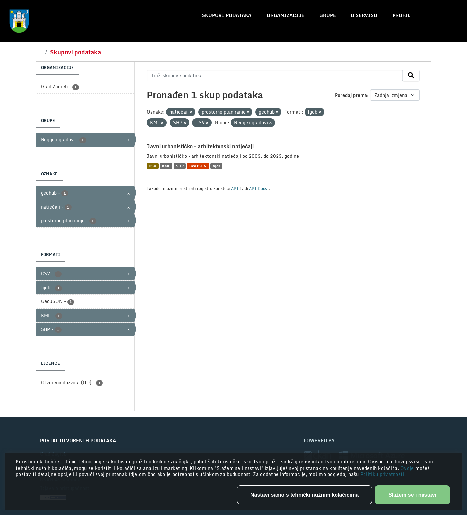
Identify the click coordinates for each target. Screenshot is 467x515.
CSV (152, 166)
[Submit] (411, 75)
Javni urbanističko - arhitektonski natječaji (200, 146)
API (235, 188)
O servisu (364, 15)
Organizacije (285, 15)
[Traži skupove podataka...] (275, 75)
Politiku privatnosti (382, 474)
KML (166, 166)
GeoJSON (198, 166)
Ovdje (407, 468)
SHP (180, 166)
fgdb (216, 166)
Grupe (327, 15)
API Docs (258, 188)
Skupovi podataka (226, 15)
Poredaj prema (351, 95)
